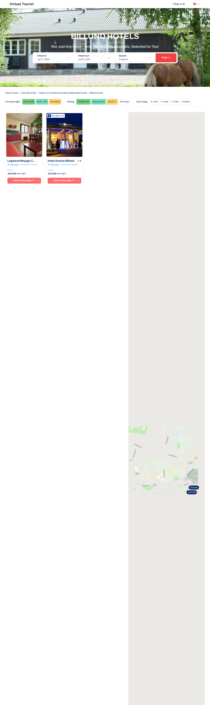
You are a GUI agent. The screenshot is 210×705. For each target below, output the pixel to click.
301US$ (194, 487)
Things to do (178, 4)
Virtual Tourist (21, 4)
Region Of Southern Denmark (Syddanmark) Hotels (63, 93)
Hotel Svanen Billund (61, 160)
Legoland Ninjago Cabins (22, 160)
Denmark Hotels (28, 93)
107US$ (191, 492)
